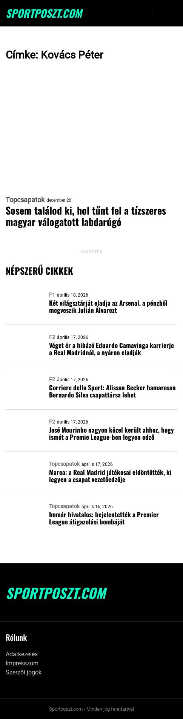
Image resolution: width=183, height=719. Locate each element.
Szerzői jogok (24, 672)
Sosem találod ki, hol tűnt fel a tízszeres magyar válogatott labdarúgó (86, 216)
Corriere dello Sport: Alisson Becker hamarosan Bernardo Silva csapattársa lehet (112, 391)
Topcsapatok (25, 200)
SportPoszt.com (44, 13)
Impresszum (22, 663)
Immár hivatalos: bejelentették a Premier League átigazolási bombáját (104, 518)
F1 (52, 294)
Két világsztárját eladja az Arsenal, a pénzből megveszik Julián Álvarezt (108, 306)
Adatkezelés (22, 654)
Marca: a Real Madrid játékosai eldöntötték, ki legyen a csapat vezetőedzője (110, 476)
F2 (52, 337)
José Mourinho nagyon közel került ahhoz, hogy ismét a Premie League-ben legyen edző (111, 433)
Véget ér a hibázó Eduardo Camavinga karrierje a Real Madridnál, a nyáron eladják (111, 349)
